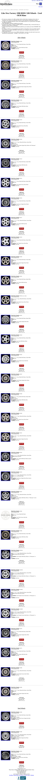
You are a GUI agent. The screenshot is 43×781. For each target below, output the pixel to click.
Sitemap (32, 775)
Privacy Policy (27, 775)
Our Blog (11, 775)
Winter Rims (16, 775)
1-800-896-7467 (39, 0)
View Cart (40, 6)
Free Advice (21, 775)
